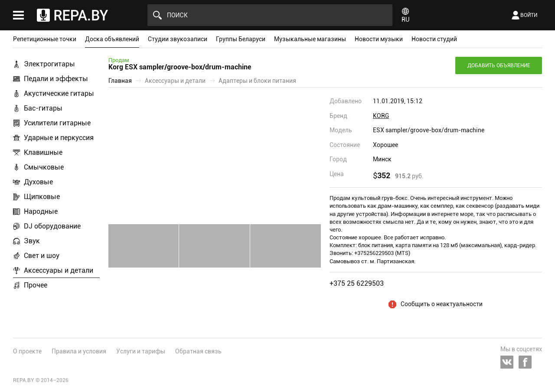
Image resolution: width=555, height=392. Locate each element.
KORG (381, 115)
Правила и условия (79, 351)
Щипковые (42, 197)
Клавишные (43, 152)
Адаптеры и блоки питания (257, 80)
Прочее (35, 285)
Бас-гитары (43, 108)
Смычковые (44, 167)
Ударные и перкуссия (59, 138)
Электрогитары (49, 64)
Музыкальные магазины (310, 39)
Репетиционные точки (44, 39)
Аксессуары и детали (58, 270)
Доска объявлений (112, 39)
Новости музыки (379, 39)
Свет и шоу (41, 256)
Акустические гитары (59, 93)
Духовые (38, 182)
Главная (120, 80)
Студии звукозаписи (177, 39)
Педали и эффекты (56, 79)
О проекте (27, 351)
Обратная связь (198, 351)
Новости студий (434, 39)
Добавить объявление (498, 65)
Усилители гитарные (57, 123)
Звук (32, 241)
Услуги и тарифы (140, 351)
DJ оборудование (52, 226)
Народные (41, 211)
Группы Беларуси (240, 39)
